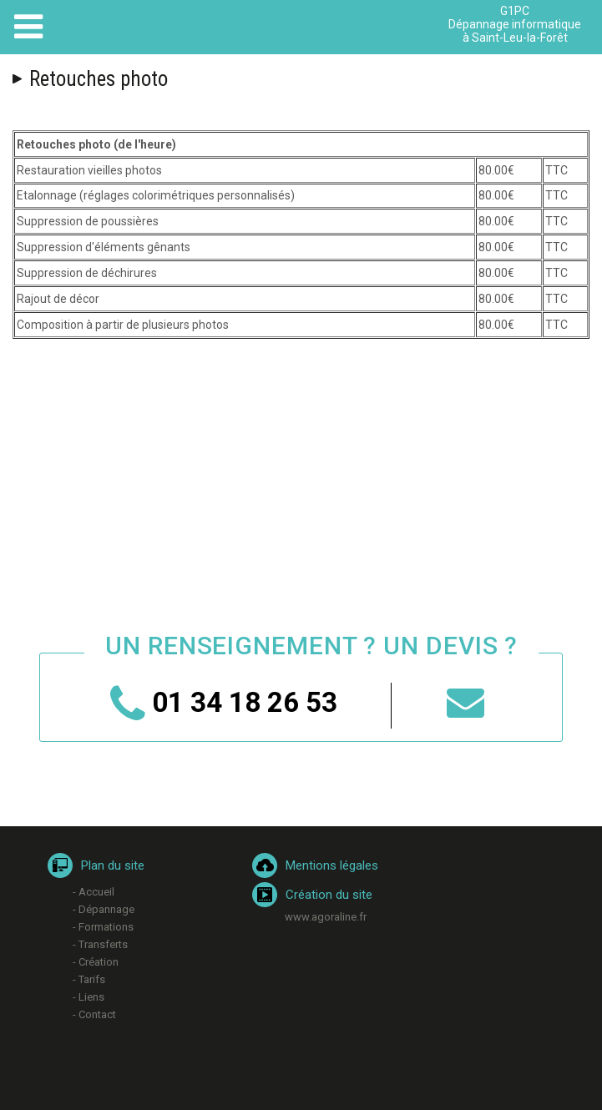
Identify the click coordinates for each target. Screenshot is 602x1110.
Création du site (329, 894)
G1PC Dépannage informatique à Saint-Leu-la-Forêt (514, 24)
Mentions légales (332, 865)
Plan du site (112, 865)
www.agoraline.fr (326, 917)
